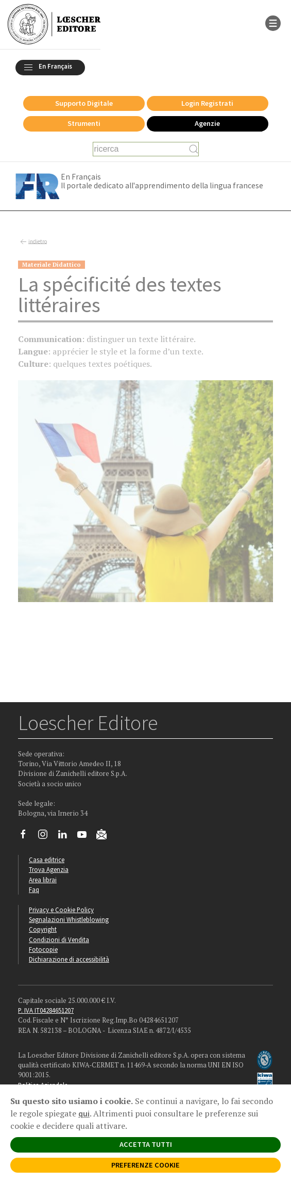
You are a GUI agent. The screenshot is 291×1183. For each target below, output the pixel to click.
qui (84, 1113)
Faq (34, 889)
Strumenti (83, 123)
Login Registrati (207, 103)
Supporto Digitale (84, 103)
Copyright (43, 929)
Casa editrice (46, 859)
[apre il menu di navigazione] (273, 22)
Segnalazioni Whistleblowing (69, 919)
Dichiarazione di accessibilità (69, 959)
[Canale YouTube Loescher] (86, 837)
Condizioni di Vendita (59, 939)
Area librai (43, 880)
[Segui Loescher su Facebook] (27, 837)
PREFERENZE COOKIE (145, 1165)
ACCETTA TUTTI (145, 1144)
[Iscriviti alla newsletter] (105, 835)
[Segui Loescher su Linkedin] (66, 837)
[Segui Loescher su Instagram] (47, 837)
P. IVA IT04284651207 (46, 1010)
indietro (32, 242)
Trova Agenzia (49, 869)
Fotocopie (43, 949)
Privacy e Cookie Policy (61, 909)
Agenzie (207, 123)
